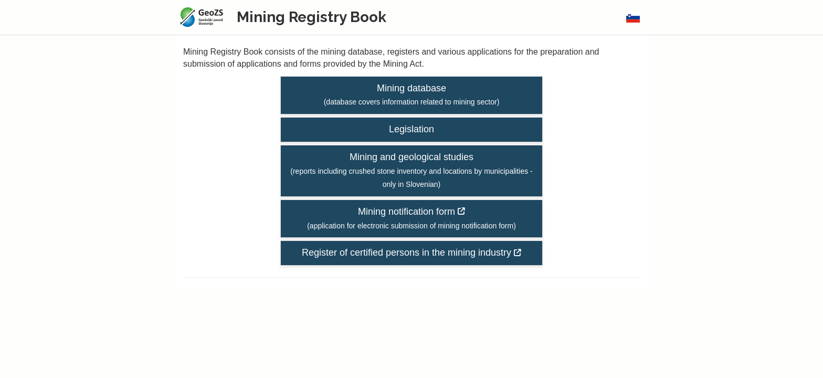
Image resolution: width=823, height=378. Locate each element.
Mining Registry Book (311, 17)
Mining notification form (411, 218)
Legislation (411, 129)
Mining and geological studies (411, 170)
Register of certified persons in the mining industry (411, 252)
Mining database (412, 95)
